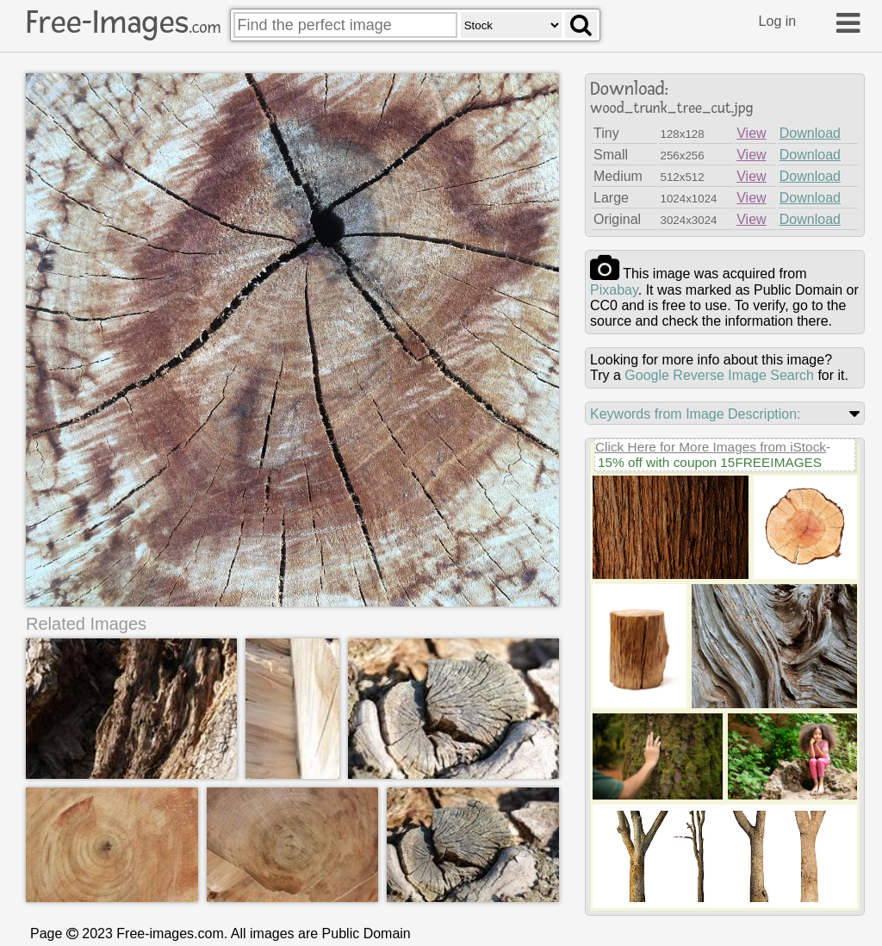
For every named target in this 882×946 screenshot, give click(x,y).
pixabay (614, 290)
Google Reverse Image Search (719, 375)
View (751, 133)
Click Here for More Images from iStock (710, 446)
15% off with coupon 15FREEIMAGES (710, 462)
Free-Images (123, 22)
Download (810, 133)
